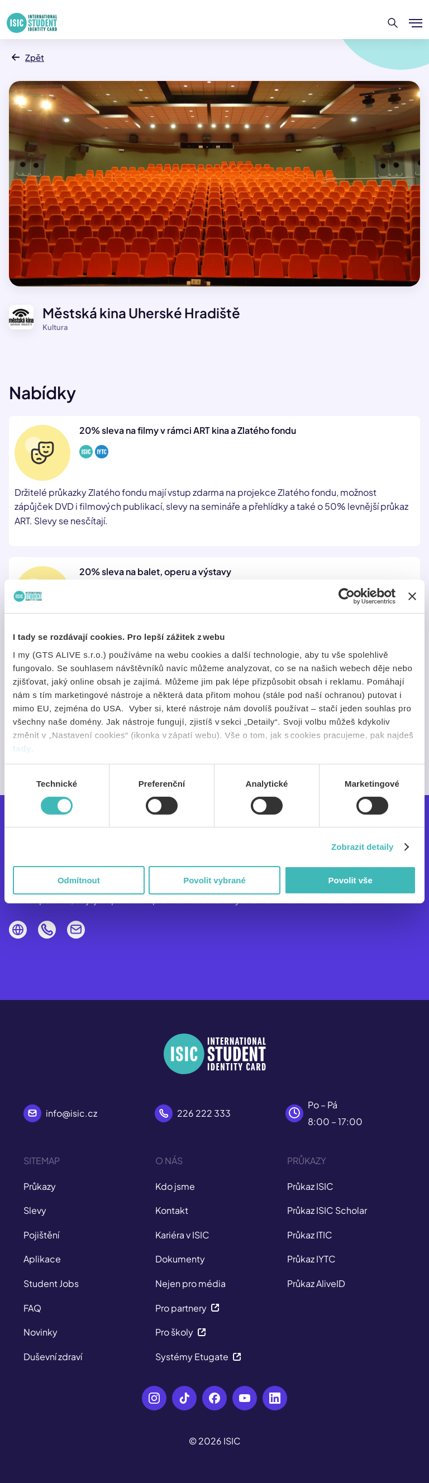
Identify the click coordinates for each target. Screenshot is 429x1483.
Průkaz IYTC (311, 1259)
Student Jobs (51, 1283)
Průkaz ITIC (309, 1235)
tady (22, 748)
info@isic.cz (71, 1113)
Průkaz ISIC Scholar (327, 1210)
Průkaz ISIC (310, 1186)
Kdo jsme (175, 1186)
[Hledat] (393, 23)
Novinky (40, 1332)
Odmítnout (79, 880)
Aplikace (42, 1259)
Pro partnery (187, 1308)
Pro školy (180, 1332)
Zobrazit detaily (362, 846)
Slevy (34, 1210)
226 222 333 (204, 1113)
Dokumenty (180, 1259)
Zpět (26, 57)
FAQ (32, 1308)
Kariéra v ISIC (182, 1235)
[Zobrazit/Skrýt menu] (415, 23)
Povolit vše (350, 880)
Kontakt (171, 1210)
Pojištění (41, 1235)
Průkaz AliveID (316, 1283)
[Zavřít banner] (412, 596)
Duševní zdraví (52, 1356)
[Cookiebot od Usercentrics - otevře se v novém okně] (346, 596)
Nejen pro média (190, 1283)
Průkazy (39, 1186)
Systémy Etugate (198, 1356)
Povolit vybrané (214, 880)
